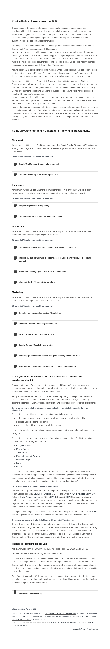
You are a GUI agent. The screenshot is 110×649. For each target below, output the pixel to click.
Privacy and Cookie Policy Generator (64, 622)
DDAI (68, 497)
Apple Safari (21, 453)
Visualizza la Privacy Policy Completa (85, 629)
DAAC (53, 497)
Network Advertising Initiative (83, 494)
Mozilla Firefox (22, 449)
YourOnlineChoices (42, 494)
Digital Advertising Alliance (31, 497)
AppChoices (92, 511)
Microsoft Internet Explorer (28, 456)
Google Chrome (23, 445)
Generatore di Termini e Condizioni (27, 616)
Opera (19, 466)
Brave (19, 463)
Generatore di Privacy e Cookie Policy (60, 613)
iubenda (46, 616)
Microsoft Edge (23, 460)
